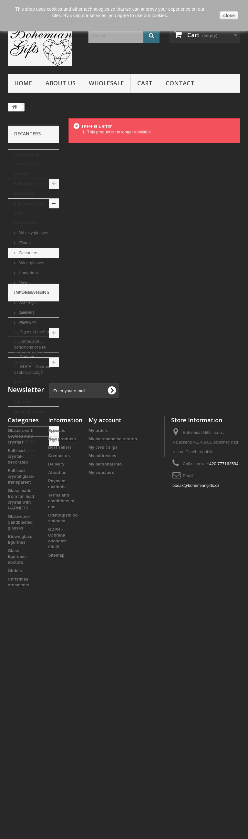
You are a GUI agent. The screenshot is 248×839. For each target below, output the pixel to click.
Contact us (59, 668)
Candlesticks (30, 292)
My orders (98, 643)
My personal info (105, 677)
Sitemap (56, 768)
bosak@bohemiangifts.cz (195, 698)
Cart (144, 83)
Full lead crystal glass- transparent (30, 213)
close (229, 15)
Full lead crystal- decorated (30, 188)
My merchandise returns (112, 652)
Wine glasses (31, 262)
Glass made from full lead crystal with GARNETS (31, 342)
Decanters (28, 252)
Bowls (24, 312)
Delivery (26, 492)
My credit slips (103, 660)
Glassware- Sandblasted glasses (26, 372)
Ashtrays (27, 302)
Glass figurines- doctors (30, 416)
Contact (180, 83)
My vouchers (101, 685)
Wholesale (106, 83)
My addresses (102, 668)
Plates (24, 322)
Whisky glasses (33, 232)
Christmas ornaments (24, 446)
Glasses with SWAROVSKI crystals (26, 164)
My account (104, 633)
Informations (31, 475)
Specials (56, 643)
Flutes (24, 242)
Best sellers (60, 660)
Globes (21, 431)
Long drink (28, 272)
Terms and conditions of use (61, 714)
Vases (24, 282)
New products (62, 652)
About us (61, 83)
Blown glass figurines (26, 396)
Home (23, 83)
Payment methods (35, 512)
